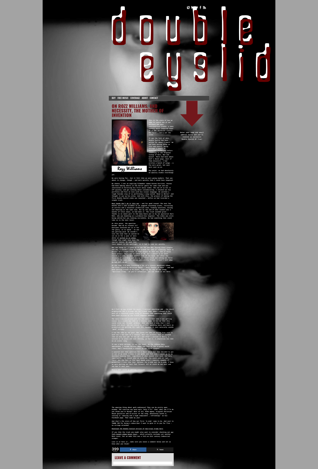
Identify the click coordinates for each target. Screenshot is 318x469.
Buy (114, 98)
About (145, 98)
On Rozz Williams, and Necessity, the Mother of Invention (138, 111)
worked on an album (128, 238)
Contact (154, 98)
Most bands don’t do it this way (125, 204)
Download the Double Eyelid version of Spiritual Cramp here (137, 429)
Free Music (123, 98)
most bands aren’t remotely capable (151, 360)
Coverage (135, 98)
